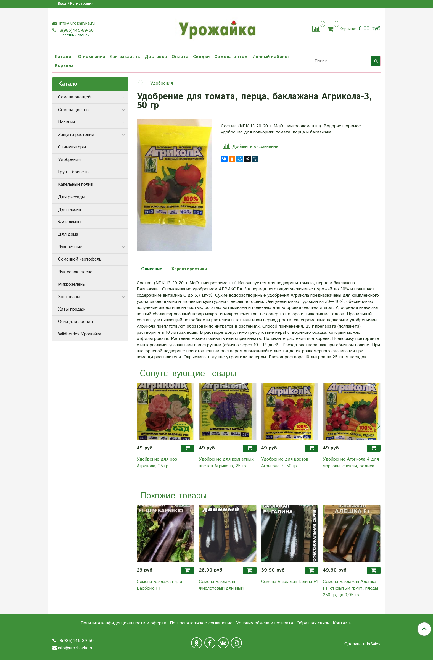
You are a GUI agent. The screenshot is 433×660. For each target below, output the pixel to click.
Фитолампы (69, 222)
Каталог (64, 57)
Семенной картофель (79, 259)
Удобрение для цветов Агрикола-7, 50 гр (284, 462)
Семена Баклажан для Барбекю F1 (159, 585)
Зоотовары (69, 297)
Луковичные (70, 247)
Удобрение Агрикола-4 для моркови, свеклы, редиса (351, 462)
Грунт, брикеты (73, 172)
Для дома (68, 234)
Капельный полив (75, 184)
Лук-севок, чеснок (76, 272)
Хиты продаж (71, 309)
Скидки (201, 57)
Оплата (180, 57)
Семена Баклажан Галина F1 (289, 582)
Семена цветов (73, 110)
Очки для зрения (75, 322)
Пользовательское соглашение (201, 623)
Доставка (156, 57)
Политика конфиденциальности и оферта (123, 623)
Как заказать (125, 57)
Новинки (66, 122)
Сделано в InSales (362, 644)
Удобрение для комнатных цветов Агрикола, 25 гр (226, 462)
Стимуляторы (72, 147)
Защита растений (76, 135)
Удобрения (161, 83)
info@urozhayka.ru (76, 23)
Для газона (69, 209)
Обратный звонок (74, 35)
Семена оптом (231, 57)
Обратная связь (313, 623)
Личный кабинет (271, 57)
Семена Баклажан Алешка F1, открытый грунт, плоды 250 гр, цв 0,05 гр (350, 588)
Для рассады (71, 197)
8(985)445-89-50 (76, 30)
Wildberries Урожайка (79, 334)
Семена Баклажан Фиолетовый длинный (221, 585)
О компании (91, 57)
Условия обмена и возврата (264, 623)
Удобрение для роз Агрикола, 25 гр (157, 462)
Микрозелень (71, 284)
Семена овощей (74, 97)
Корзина (64, 65)
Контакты (342, 623)
